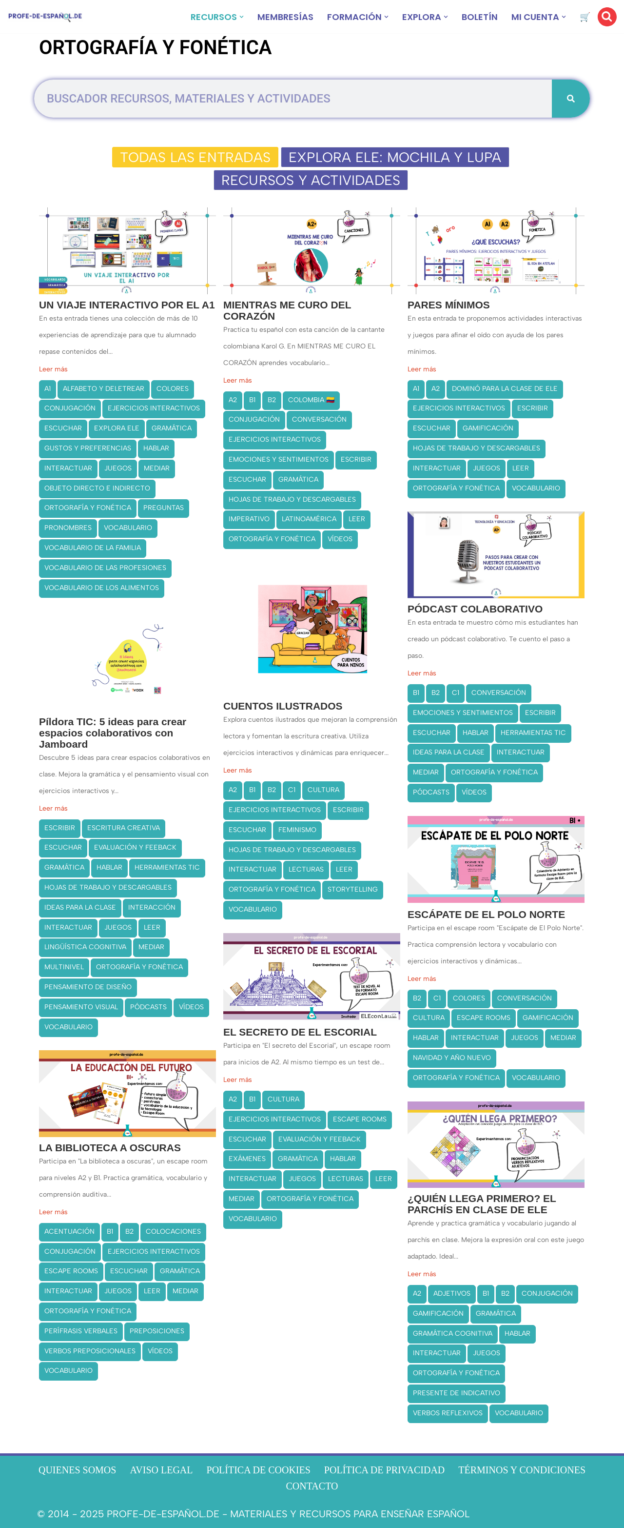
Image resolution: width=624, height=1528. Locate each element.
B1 (252, 400)
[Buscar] (607, 16)
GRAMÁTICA (172, 428)
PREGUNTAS (163, 508)
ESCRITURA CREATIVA (123, 828)
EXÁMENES (247, 1159)
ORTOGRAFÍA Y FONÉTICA (87, 508)
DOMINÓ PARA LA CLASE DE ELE (505, 389)
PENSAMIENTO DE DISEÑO (88, 987)
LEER (357, 519)
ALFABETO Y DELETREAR (103, 389)
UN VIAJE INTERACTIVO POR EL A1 (127, 304)
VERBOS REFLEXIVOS (448, 1413)
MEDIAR (157, 468)
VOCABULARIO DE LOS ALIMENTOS (101, 588)
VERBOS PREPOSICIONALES (90, 1351)
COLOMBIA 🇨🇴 (311, 400)
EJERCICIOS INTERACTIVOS (154, 408)
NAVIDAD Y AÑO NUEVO (452, 1058)
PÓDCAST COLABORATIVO (475, 608)
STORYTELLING (353, 889)
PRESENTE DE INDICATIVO (456, 1393)
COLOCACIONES (173, 1231)
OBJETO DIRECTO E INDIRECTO (97, 488)
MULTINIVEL (64, 967)
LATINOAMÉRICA (309, 519)
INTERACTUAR (68, 468)
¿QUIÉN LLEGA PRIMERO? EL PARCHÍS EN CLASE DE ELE (482, 1204)
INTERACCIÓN (152, 907)
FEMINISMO (297, 830)
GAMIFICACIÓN (488, 428)
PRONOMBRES (68, 528)
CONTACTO (312, 1486)
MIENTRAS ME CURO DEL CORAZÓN (287, 310)
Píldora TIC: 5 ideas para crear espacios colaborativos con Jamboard (112, 733)
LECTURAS (306, 869)
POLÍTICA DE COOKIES (259, 1470)
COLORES (172, 389)
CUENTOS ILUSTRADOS (283, 706)
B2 (272, 400)
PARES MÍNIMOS (449, 304)
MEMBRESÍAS (285, 17)
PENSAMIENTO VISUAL (81, 1007)
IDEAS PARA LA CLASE (449, 752)
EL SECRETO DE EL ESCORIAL (300, 1032)
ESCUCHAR (63, 428)
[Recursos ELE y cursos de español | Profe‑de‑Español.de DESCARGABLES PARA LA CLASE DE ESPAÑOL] (45, 17)
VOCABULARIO (128, 528)
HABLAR (156, 448)
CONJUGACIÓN (70, 408)
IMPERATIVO (249, 519)
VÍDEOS (340, 539)
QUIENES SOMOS (77, 1470)
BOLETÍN (480, 17)
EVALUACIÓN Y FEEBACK (135, 847)
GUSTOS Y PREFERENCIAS (87, 448)
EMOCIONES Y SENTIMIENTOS (279, 459)
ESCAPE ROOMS (483, 1018)
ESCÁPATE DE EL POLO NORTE (486, 914)
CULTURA (323, 790)
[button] (241, 17)
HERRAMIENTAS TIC (533, 733)
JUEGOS (118, 468)
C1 (455, 693)
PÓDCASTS (431, 792)
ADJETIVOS (451, 1293)
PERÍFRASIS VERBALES (80, 1331)
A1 (47, 389)
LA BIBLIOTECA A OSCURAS (110, 1147)
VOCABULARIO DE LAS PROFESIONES (105, 568)
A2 (233, 400)
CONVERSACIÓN (319, 419)
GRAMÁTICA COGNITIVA (452, 1333)
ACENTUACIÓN (69, 1231)
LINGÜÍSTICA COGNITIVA (85, 947)
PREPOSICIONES (157, 1331)
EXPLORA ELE (116, 428)
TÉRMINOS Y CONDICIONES (521, 1470)
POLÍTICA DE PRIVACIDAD (384, 1470)
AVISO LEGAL (161, 1470)
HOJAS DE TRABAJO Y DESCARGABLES (292, 499)
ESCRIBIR (356, 459)
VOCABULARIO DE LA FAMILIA (92, 548)
